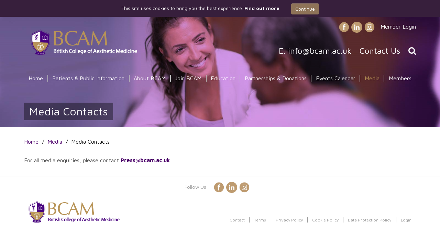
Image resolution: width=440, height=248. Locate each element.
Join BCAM (188, 78)
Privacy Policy (289, 220)
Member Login (398, 26)
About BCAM (150, 78)
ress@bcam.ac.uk (147, 160)
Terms (260, 220)
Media (372, 78)
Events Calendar (335, 78)
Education (223, 78)
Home (36, 78)
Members (400, 78)
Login (406, 220)
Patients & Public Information (88, 78)
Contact (237, 220)
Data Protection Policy (369, 220)
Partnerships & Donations (276, 78)
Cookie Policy (325, 220)
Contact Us (380, 50)
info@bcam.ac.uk (319, 50)
